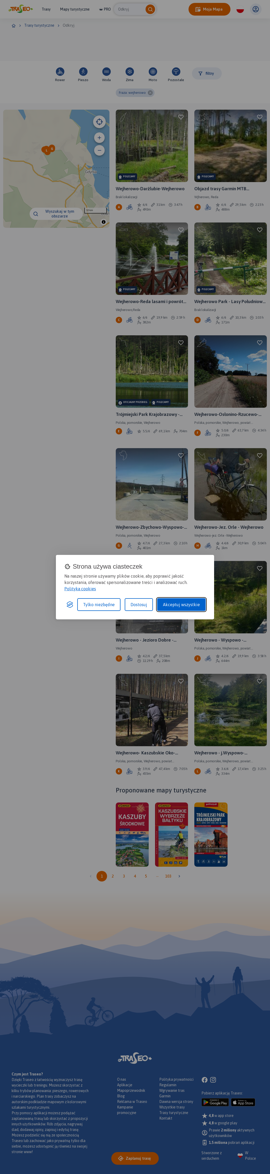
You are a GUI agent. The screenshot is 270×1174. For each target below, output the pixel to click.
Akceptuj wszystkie (181, 604)
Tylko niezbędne (99, 604)
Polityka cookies (80, 588)
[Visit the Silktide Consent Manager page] (70, 604)
